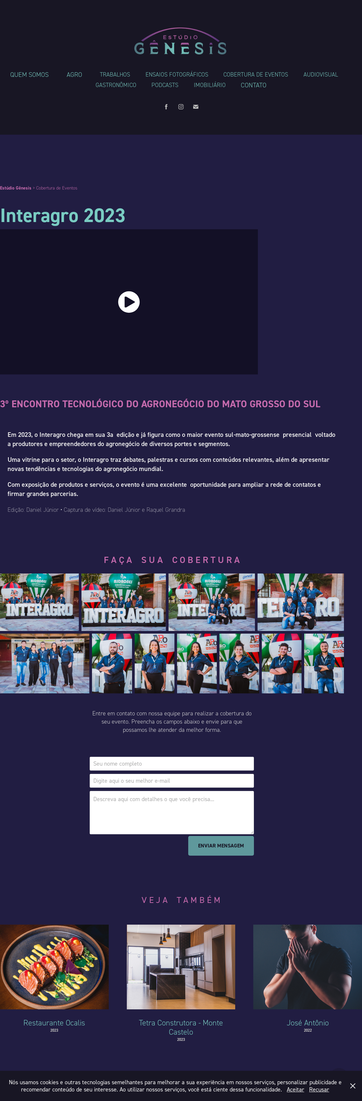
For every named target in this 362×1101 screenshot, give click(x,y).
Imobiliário (210, 85)
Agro (74, 75)
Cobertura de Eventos (255, 74)
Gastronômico (116, 85)
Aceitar (295, 1089)
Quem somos (29, 75)
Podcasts (164, 85)
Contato (253, 85)
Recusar (319, 1089)
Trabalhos (115, 74)
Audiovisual (321, 74)
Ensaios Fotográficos (177, 74)
